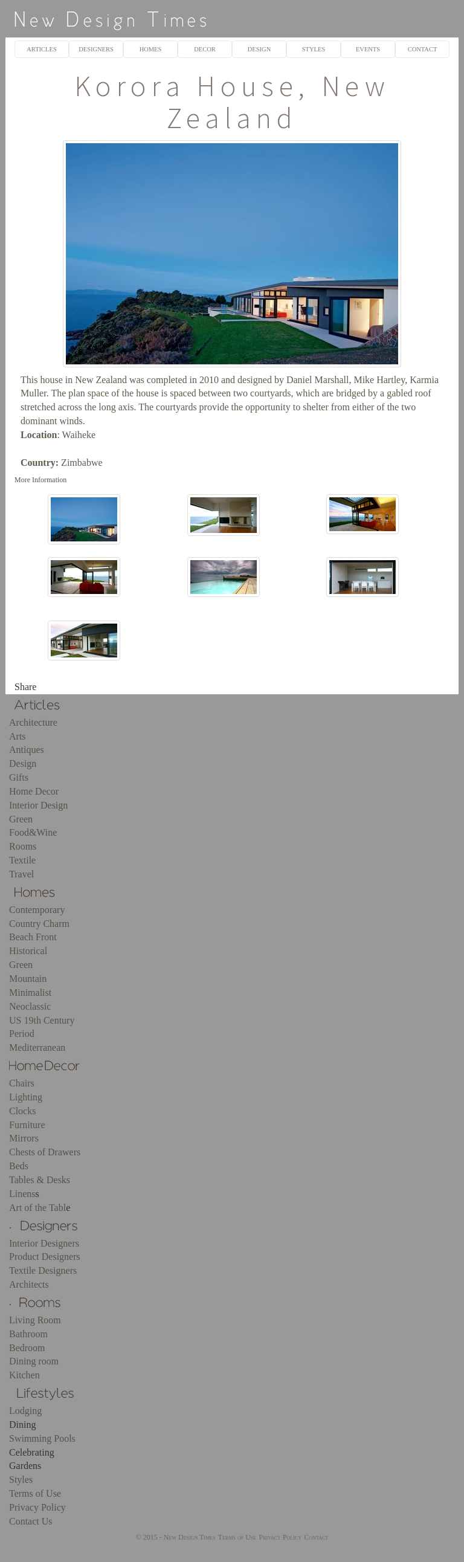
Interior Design (38, 805)
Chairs (21, 1083)
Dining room (34, 1361)
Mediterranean (37, 1047)
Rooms (22, 846)
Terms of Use (35, 1493)
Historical (28, 951)
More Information (40, 480)
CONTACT (422, 49)
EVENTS (368, 49)
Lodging (25, 1410)
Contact (316, 1537)
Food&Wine (33, 832)
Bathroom (28, 1334)
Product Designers (44, 1256)
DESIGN (259, 49)
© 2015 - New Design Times (176, 1537)
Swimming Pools (42, 1438)
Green (21, 819)
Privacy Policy (37, 1507)
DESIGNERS (96, 49)
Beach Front (33, 937)
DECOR (205, 49)
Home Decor (34, 791)
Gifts (18, 777)
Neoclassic (30, 1006)
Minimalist (30, 992)
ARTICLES (41, 49)
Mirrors (24, 1138)
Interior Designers (44, 1243)
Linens (22, 1194)
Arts (17, 736)
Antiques (26, 749)
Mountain (28, 978)
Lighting (25, 1097)
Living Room (35, 1320)
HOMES (151, 49)
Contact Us (31, 1521)
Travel (21, 874)
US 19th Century (41, 1020)
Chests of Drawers (44, 1152)
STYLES (313, 49)
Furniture (27, 1125)
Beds (18, 1166)
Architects (29, 1284)
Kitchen (24, 1375)
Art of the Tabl (37, 1207)
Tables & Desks (39, 1180)
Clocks (22, 1111)
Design (22, 763)
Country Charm (39, 923)
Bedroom (27, 1348)
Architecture (33, 722)
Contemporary (37, 910)
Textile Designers (43, 1270)
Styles (21, 1479)
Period (21, 1033)
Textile (22, 860)
